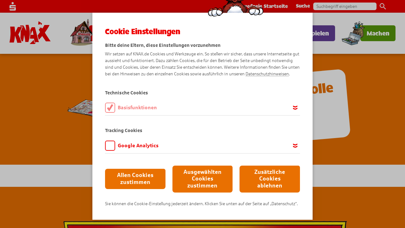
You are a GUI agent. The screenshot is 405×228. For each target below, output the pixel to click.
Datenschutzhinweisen (267, 74)
